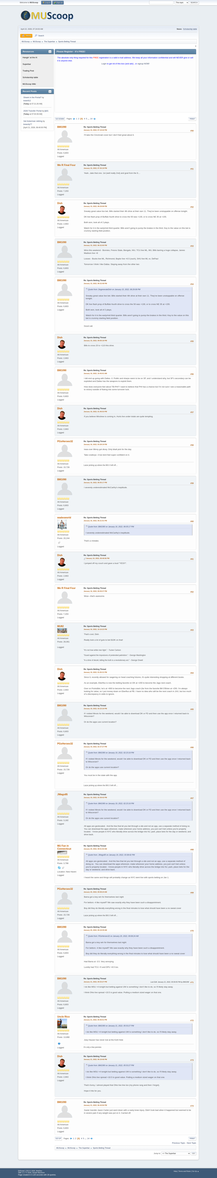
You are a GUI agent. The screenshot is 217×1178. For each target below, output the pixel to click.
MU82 (60, 626)
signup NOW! (143, 64)
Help (175, 1171)
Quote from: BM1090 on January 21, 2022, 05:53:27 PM (111, 1026)
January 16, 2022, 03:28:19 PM (95, 444)
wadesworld (64, 517)
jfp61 (46, 111)
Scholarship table (190, 29)
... (89, 119)
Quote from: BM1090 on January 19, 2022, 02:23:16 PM (111, 753)
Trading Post (28, 71)
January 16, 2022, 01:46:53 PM (95, 411)
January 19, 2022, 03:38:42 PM (95, 797)
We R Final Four (66, 165)
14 (91, 119)
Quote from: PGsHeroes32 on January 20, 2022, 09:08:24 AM (113, 936)
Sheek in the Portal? (32, 97)
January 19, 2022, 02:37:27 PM (95, 747)
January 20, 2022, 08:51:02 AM (95, 849)
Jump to (157, 1153)
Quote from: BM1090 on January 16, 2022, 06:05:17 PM (111, 527)
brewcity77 (27, 124)
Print (192, 119)
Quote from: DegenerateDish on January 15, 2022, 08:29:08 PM (114, 289)
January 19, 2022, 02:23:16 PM (95, 708)
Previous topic (178, 1143)
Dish (60, 203)
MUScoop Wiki (29, 84)
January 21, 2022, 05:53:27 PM (95, 982)
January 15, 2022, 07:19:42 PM (95, 130)
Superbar (27, 64)
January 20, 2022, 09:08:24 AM (95, 892)
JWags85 (62, 794)
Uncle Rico (63, 1016)
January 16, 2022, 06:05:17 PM (95, 482)
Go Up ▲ (195, 1171)
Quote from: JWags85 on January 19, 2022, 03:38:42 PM (111, 855)
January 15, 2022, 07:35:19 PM (95, 168)
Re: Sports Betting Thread (95, 127)
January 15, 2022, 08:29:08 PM (95, 206)
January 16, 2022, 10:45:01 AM (95, 373)
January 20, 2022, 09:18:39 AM (95, 930)
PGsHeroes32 (65, 441)
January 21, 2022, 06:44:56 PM (95, 1105)
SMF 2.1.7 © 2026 (24, 1172)
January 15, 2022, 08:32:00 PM (95, 245)
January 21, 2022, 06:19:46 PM (95, 1059)
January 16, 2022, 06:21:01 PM (95, 521)
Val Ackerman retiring (32, 121)
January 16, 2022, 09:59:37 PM (95, 591)
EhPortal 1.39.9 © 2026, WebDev (30, 1171)
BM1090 (61, 127)
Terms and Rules (185, 1171)
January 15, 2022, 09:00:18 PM (95, 340)
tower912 (27, 101)
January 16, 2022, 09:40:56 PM (97, 558)
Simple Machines (38, 1172)
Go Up (58, 1138)
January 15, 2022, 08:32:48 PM (95, 283)
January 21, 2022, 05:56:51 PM (95, 1020)
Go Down (60, 119)
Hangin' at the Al (30, 57)
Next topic (191, 1143)
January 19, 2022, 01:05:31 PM (95, 672)
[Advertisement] (125, 89)
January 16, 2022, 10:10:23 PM (95, 629)
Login (103, 64)
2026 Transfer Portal (32, 111)
